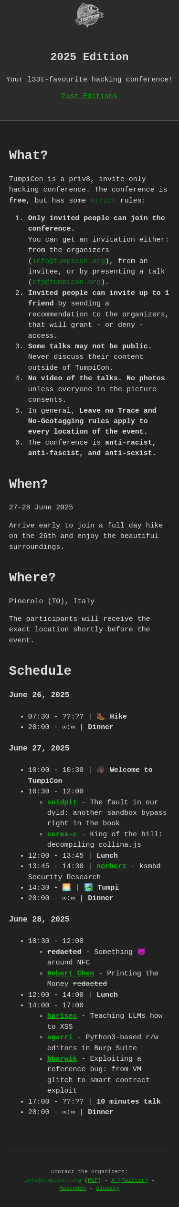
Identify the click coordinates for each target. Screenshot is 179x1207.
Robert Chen (71, 972)
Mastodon (72, 1187)
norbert (111, 865)
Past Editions (89, 95)
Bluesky (108, 1187)
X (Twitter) (129, 1179)
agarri (60, 1036)
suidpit (62, 801)
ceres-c (62, 833)
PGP (93, 1179)
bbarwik (62, 1058)
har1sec (62, 1015)
